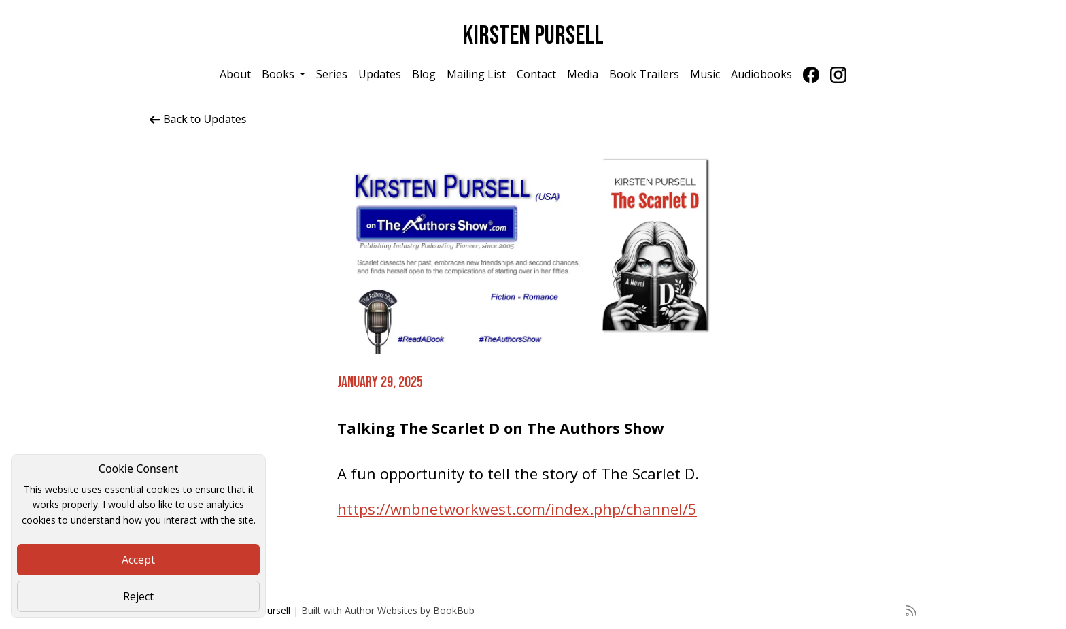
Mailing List (476, 74)
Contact (536, 74)
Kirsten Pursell (533, 35)
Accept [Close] (138, 559)
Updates (379, 74)
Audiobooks (761, 74)
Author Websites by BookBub (410, 610)
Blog (424, 74)
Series (331, 74)
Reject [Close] (138, 596)
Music (705, 74)
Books (279, 74)
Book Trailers (644, 74)
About (235, 74)
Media (582, 74)
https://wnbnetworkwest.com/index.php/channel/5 (517, 508)
